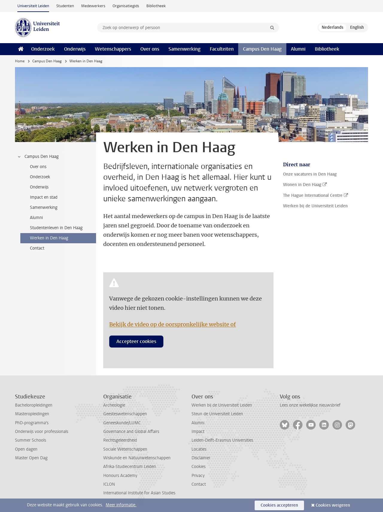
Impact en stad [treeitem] (43, 197)
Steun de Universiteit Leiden (217, 414)
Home (20, 61)
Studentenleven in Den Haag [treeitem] (56, 228)
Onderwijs (75, 49)
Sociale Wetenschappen (125, 449)
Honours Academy (120, 475)
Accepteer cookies (136, 341)
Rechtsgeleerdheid (120, 440)
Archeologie (114, 405)
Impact (198, 431)
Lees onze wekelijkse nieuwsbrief (310, 405)
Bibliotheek (156, 5)
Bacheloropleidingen (33, 405)
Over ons (149, 49)
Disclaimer (201, 458)
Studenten (65, 5)
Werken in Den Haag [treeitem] (49, 238)
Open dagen (26, 449)
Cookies (199, 466)
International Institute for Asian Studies (139, 493)
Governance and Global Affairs (131, 431)
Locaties (199, 449)
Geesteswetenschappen (125, 414)
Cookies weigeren (333, 505)
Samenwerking (184, 49)
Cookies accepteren (279, 505)
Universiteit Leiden (33, 5)
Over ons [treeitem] (38, 167)
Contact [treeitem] (37, 248)
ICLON (109, 484)
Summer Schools (30, 440)
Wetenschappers (113, 49)
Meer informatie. (121, 505)
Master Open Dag (31, 458)
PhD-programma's (31, 423)
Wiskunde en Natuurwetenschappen (137, 458)
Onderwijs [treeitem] (39, 187)
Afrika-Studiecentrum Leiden (129, 466)
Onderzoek (43, 49)
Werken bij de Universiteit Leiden (222, 405)
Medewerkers (93, 5)
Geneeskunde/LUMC (122, 423)
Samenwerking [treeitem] (43, 207)
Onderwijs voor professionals (41, 431)
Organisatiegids (126, 5)
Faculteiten (222, 49)
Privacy (198, 475)
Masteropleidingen (32, 414)
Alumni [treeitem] (36, 217)
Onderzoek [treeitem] (40, 177)
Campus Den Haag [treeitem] (38, 157)
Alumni (298, 49)
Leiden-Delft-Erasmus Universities (222, 440)
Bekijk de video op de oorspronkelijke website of (172, 324)
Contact (199, 484)
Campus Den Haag (262, 49)
